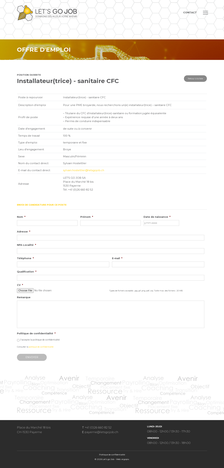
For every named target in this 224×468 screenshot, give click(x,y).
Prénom (86, 216)
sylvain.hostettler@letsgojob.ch (83, 170)
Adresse (23, 231)
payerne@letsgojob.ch (101, 432)
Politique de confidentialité (36, 333)
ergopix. (125, 459)
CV (20, 285)
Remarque (23, 297)
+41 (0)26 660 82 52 (98, 427)
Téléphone (25, 258)
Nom (21, 216)
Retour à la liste (195, 78)
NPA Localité (26, 244)
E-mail (117, 258)
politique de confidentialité (41, 347)
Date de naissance (157, 216)
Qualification (26, 271)
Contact (190, 12)
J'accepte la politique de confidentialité (40, 339)
